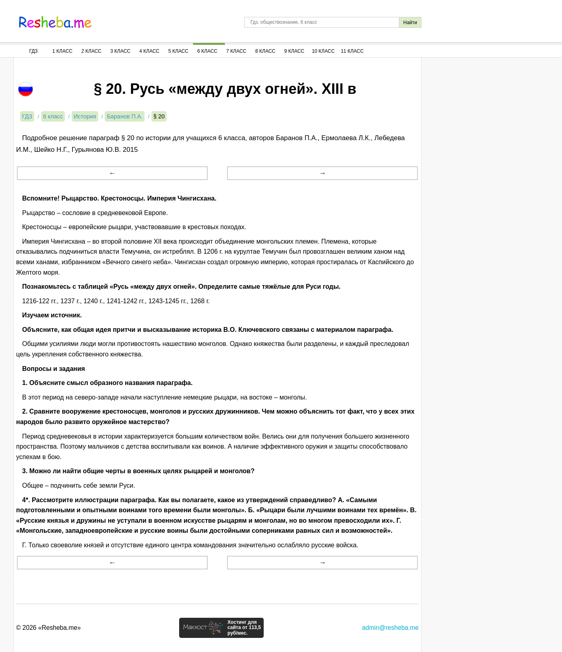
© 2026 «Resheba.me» (48, 627)
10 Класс (323, 51)
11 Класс (352, 51)
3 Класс (120, 51)
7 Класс (236, 51)
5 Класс (178, 51)
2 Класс (91, 51)
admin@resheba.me (390, 627)
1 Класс (62, 51)
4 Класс (149, 51)
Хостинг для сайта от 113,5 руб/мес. (244, 627)
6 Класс (207, 51)
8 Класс (265, 51)
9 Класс (294, 51)
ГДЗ (33, 51)
